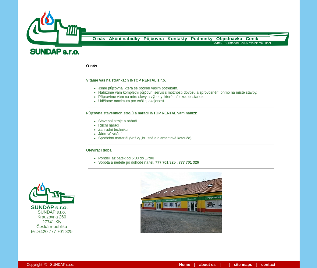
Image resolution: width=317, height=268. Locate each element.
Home (184, 264)
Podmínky (202, 38)
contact (268, 264)
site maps (243, 264)
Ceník (252, 38)
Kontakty (177, 38)
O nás (99, 38)
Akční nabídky (124, 38)
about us (207, 264)
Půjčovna (154, 38)
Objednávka (229, 38)
